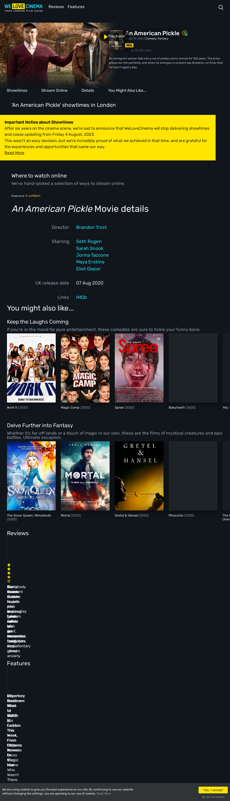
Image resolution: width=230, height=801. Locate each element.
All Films (44, 723)
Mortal (66, 515)
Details (88, 90)
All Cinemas (73, 704)
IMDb (81, 297)
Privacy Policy (106, 733)
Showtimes (17, 90)
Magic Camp (70, 407)
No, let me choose (213, 797)
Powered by (26, 195)
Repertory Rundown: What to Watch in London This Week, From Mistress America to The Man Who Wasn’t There (181, 658)
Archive (101, 714)
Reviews (55, 6)
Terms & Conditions (109, 723)
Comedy (151, 38)
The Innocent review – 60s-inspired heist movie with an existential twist (29, 578)
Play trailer (19, 33)
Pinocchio (176, 515)
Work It (12, 407)
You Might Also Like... (127, 90)
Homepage (45, 704)
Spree (119, 407)
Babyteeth (177, 407)
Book (41, 714)
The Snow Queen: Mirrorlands (29, 515)
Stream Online (54, 90)
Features (77, 6)
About (99, 704)
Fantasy (163, 38)
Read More (104, 793)
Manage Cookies (106, 743)
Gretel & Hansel (127, 515)
